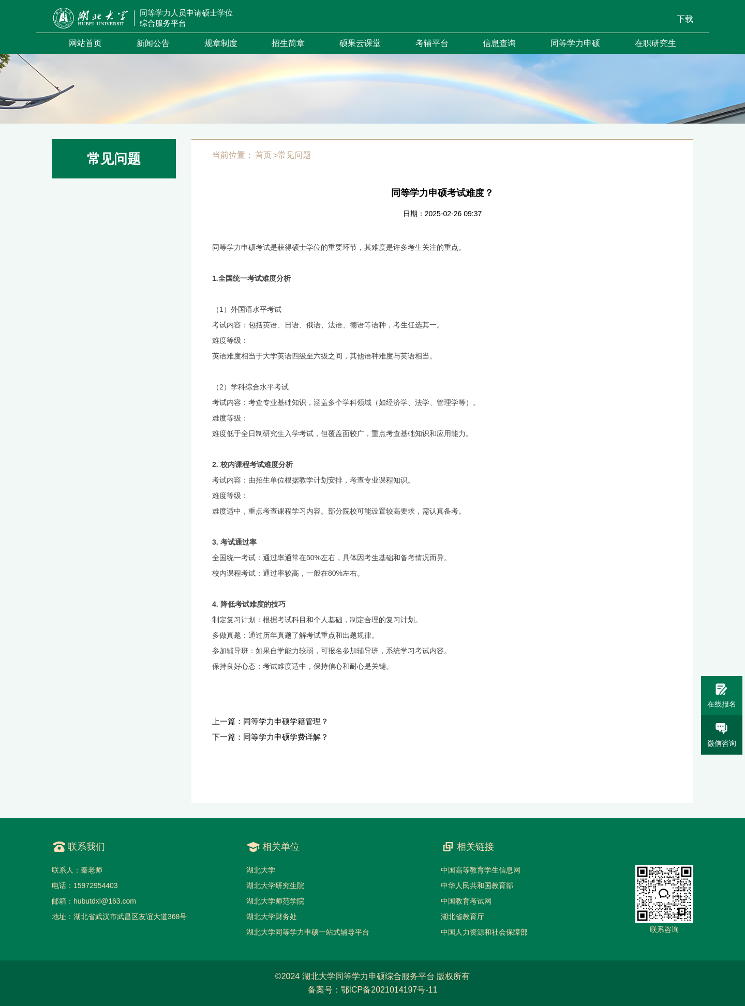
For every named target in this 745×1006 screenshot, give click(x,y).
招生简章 (288, 43)
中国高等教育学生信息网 (480, 870)
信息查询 (499, 43)
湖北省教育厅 (462, 916)
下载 (685, 18)
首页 (263, 155)
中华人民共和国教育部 (477, 885)
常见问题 (294, 155)
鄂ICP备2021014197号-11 (389, 989)
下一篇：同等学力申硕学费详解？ (270, 736)
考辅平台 (432, 43)
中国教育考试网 (466, 901)
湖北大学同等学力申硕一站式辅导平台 (307, 932)
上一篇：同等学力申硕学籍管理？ (270, 721)
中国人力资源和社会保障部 (484, 932)
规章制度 (220, 43)
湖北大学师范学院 (275, 901)
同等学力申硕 (575, 43)
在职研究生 (655, 43)
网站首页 (85, 43)
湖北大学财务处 (271, 916)
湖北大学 (260, 870)
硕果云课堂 (360, 43)
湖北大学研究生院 (275, 885)
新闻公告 (153, 43)
